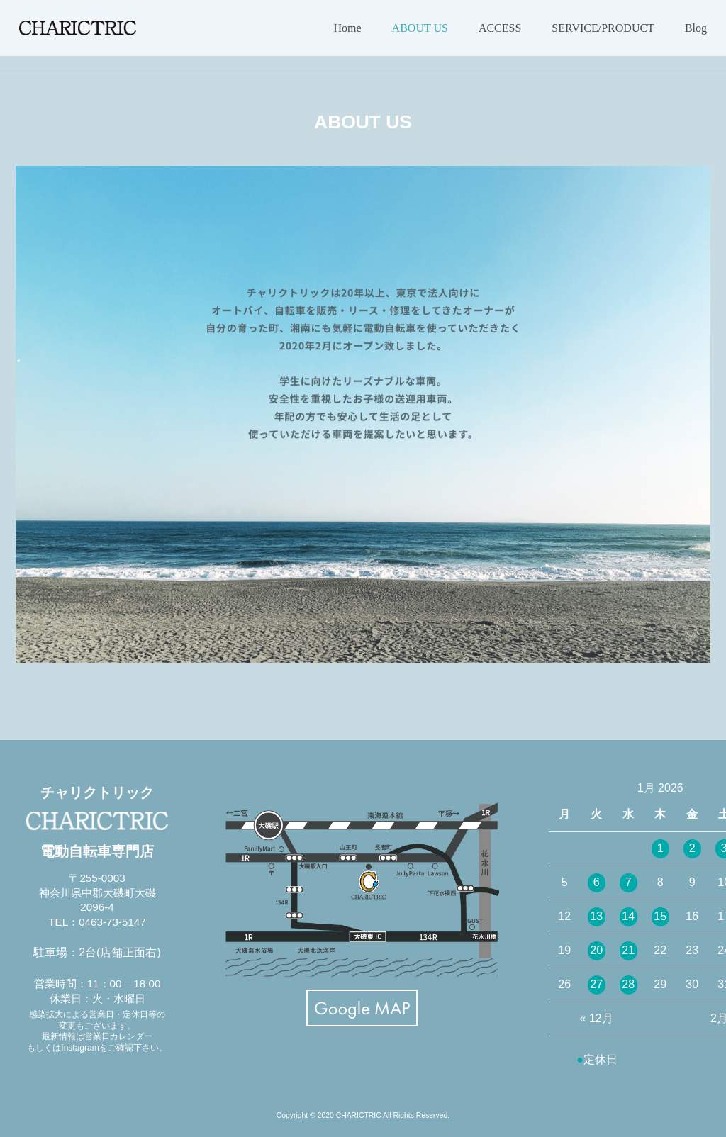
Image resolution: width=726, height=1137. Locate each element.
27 (596, 984)
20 (596, 950)
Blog (696, 28)
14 (628, 916)
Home (348, 28)
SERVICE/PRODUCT (603, 28)
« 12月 (596, 1018)
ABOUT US (420, 28)
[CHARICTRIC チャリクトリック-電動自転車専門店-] (77, 28)
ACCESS (500, 28)
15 (660, 916)
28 (628, 984)
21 (628, 950)
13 (596, 916)
